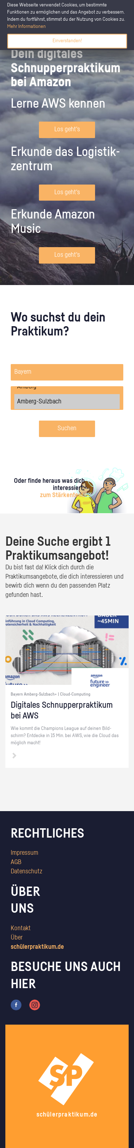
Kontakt (21, 928)
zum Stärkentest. (62, 495)
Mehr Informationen (26, 26)
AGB (16, 862)
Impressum (24, 853)
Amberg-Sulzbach (67, 401)
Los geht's (67, 129)
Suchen (67, 428)
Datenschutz (26, 871)
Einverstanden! (67, 40)
